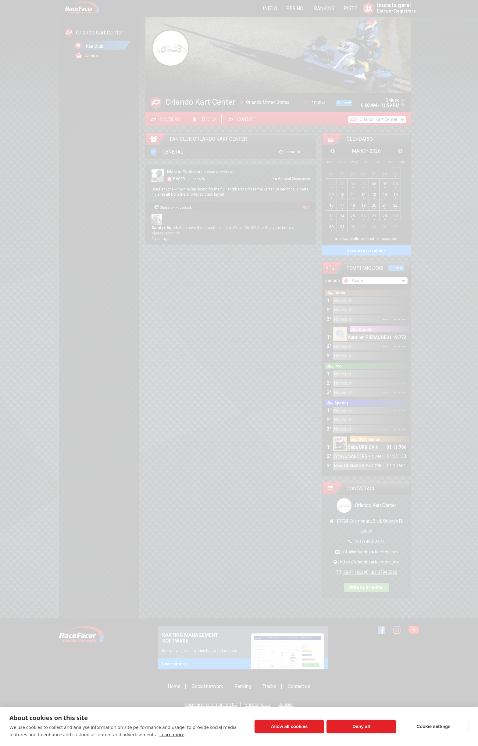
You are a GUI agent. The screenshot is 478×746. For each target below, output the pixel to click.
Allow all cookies (289, 726)
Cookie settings (433, 726)
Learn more (171, 734)
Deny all (361, 726)
